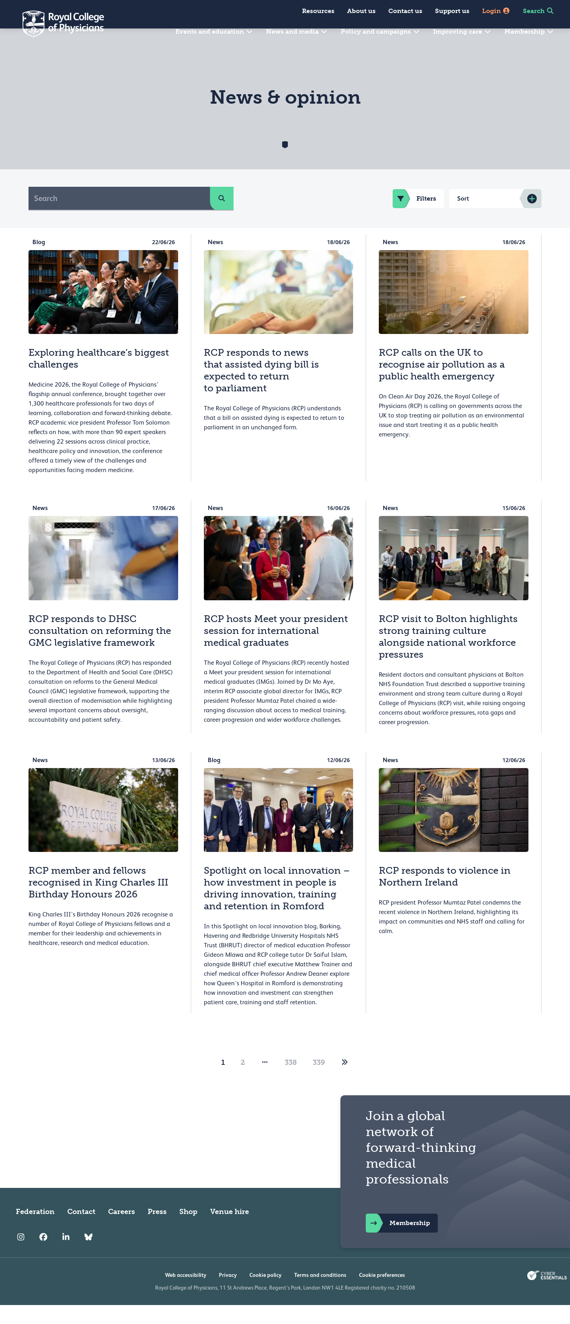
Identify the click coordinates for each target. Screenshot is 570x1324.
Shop (188, 1230)
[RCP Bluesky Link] (88, 1256)
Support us (452, 11)
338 (291, 1081)
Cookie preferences (382, 1294)
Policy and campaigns (380, 31)
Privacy (228, 1294)
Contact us (405, 11)
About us (361, 11)
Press (157, 1230)
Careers (121, 1230)
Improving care (462, 31)
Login (496, 11)
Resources (318, 11)
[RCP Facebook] (43, 1256)
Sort (463, 217)
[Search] (119, 217)
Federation (35, 1230)
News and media (297, 31)
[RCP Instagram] (21, 1256)
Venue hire (229, 1230)
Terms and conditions (320, 1294)
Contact (81, 1230)
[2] (345, 1081)
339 (319, 1081)
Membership (529, 31)
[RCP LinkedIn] (66, 1256)
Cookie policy (265, 1294)
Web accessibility (185, 1294)
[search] (222, 217)
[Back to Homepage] (58, 24)
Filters (414, 217)
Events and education (214, 31)
